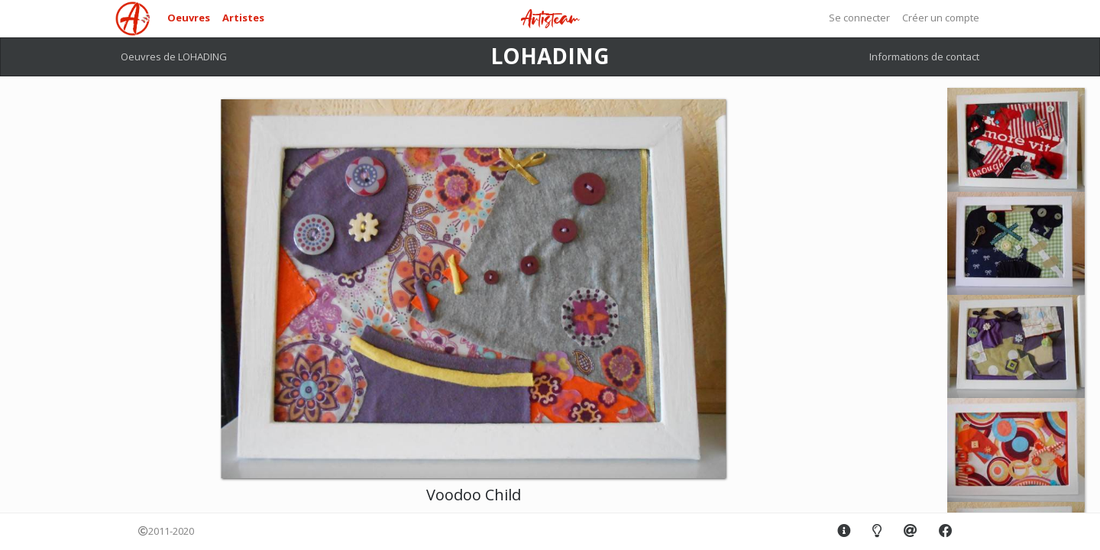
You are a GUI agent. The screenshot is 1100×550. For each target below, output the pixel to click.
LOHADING (550, 55)
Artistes (243, 17)
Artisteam (550, 19)
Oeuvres (188, 17)
